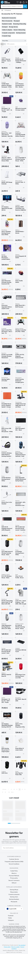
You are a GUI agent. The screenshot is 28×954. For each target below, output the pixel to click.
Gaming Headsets (14, 899)
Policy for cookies (15, 946)
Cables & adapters (7, 29)
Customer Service (14, 859)
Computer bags (6, 35)
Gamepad (5, 26)
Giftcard (14, 882)
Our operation (22, 945)
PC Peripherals (8, 10)
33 (2, 792)
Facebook (10, 915)
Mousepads (14, 901)
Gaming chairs (14, 896)
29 (16, 789)
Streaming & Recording (19, 23)
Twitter (10, 918)
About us (14, 873)
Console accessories (14, 894)
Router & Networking (19, 29)
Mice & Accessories (7, 20)
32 (24, 789)
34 (5, 792)
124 (9, 792)
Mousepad (17, 20)
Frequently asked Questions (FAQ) (14, 861)
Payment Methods (14, 875)
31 (22, 789)
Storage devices (13, 26)
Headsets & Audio (7, 23)
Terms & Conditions (14, 864)
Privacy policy (14, 878)
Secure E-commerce (14, 880)
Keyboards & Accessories (9, 17)
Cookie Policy (14, 870)
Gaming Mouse (14, 889)
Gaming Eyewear (21, 32)
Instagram (11, 920)
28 (14, 789)
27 (11, 789)
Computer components (8, 32)
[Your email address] (14, 848)
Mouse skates (14, 892)
